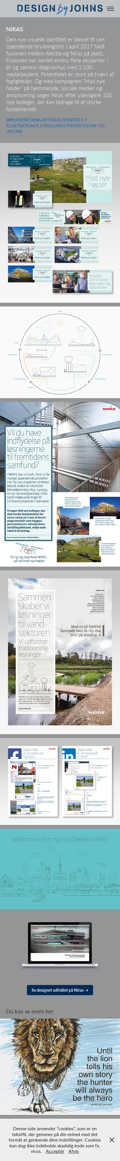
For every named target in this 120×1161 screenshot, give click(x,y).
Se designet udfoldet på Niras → (60, 990)
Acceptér (55, 1151)
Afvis (73, 1151)
